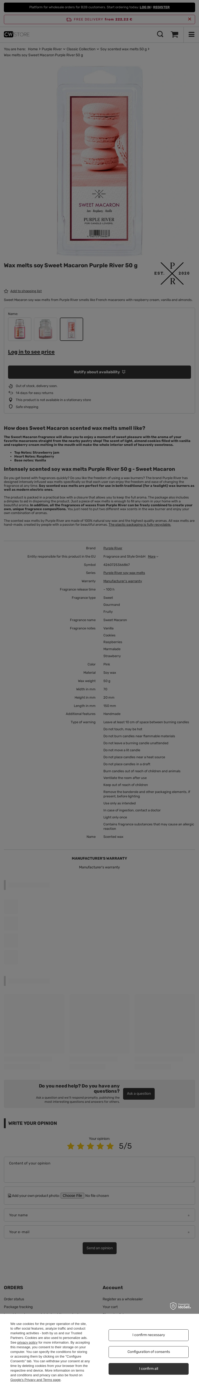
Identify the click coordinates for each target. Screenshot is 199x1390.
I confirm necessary (148, 1335)
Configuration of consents (148, 1352)
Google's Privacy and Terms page (35, 1380)
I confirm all (148, 1368)
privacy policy (27, 1342)
